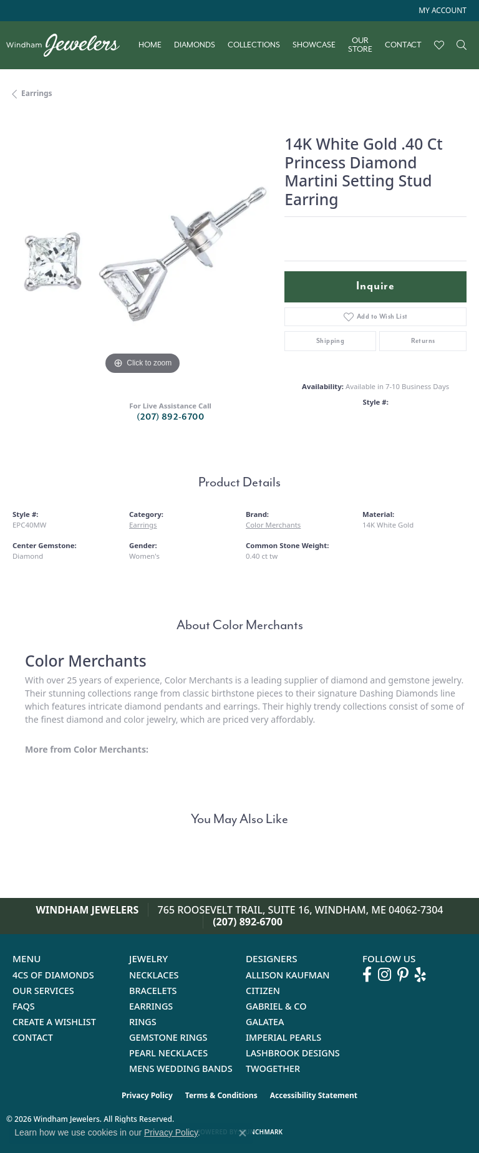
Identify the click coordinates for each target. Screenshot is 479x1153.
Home (150, 45)
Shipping (330, 341)
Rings (143, 1022)
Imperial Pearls (283, 1037)
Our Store (360, 45)
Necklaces (153, 975)
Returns (423, 341)
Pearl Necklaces (168, 1053)
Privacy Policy (147, 1095)
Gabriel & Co (276, 1006)
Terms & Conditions (221, 1095)
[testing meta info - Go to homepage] (69, 45)
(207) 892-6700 (170, 417)
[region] (142, 248)
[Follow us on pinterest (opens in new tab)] (403, 974)
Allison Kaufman (288, 975)
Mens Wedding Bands (181, 1068)
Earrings (36, 93)
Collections (254, 45)
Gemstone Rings (168, 1037)
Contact (403, 45)
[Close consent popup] (242, 1133)
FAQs (23, 1006)
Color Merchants (273, 524)
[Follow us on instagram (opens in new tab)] (384, 974)
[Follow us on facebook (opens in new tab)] (367, 974)
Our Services (43, 990)
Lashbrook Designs (293, 1053)
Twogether (273, 1068)
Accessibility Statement (313, 1095)
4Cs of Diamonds (53, 975)
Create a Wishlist (54, 1022)
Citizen (263, 990)
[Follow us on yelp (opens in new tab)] (420, 974)
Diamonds (194, 45)
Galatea (265, 1022)
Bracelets (153, 990)
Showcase (314, 45)
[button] (441, 10)
